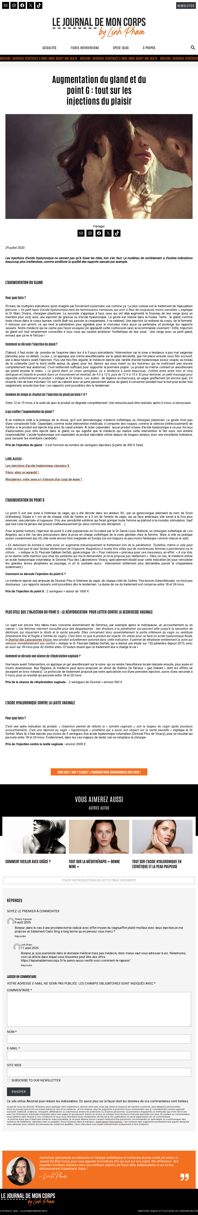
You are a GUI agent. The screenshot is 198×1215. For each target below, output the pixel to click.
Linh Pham (55, 1177)
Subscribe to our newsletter (34, 1080)
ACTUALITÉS (49, 47)
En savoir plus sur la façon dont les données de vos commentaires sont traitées (133, 1101)
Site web (14, 1065)
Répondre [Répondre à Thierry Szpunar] (20, 936)
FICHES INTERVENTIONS (85, 47)
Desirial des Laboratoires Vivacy (30, 640)
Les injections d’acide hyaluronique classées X (37, 466)
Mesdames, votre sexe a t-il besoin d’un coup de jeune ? (44, 479)
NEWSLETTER (186, 5)
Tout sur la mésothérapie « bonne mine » (94, 864)
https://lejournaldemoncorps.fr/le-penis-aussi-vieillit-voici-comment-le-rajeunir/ (76, 960)
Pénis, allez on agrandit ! (22, 472)
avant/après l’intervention (109, 1122)
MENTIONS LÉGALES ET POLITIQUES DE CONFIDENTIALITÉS (168, 1211)
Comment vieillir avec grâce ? (28, 861)
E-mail (13, 1048)
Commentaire (19, 990)
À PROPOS (149, 47)
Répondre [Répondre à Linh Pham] (26, 965)
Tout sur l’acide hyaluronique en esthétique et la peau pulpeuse (156, 864)
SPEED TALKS (121, 47)
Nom (12, 1032)
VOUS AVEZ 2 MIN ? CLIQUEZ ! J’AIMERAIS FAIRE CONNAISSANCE (92, 772)
